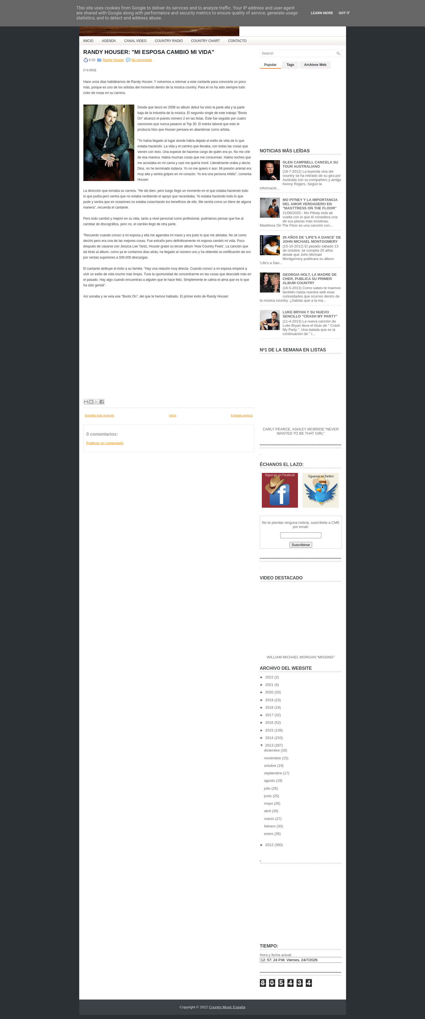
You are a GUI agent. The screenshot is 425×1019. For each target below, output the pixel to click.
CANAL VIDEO (135, 41)
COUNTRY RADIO (169, 41)
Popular (270, 65)
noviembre (273, 758)
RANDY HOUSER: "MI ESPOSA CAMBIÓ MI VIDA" (148, 52)
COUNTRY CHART (205, 41)
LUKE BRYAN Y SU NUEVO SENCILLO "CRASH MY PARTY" (310, 314)
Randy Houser (113, 60)
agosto (270, 780)
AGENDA (109, 41)
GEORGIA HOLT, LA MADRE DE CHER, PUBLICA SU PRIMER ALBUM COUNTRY (310, 278)
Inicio (172, 415)
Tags (290, 65)
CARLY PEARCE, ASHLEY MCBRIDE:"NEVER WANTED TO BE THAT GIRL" (301, 431)
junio (268, 796)
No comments (141, 60)
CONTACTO (237, 41)
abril (268, 811)
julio (268, 788)
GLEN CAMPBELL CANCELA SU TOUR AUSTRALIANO (310, 164)
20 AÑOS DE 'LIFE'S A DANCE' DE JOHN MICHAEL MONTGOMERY (312, 239)
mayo (269, 803)
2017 (270, 715)
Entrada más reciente (99, 415)
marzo (269, 819)
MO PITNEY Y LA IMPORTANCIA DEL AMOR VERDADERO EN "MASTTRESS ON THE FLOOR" (310, 204)
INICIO (88, 41)
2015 (270, 730)
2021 (270, 685)
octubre (270, 765)
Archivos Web (315, 65)
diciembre (272, 750)
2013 (270, 745)
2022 (270, 677)
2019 (270, 700)
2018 (270, 707)
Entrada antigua (242, 415)
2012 (270, 845)
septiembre (273, 773)
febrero (270, 826)
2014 (270, 738)
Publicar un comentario (104, 443)
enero (269, 834)
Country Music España (227, 1007)
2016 (270, 722)
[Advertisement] (301, 106)
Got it (344, 13)
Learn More (322, 13)
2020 (270, 692)
